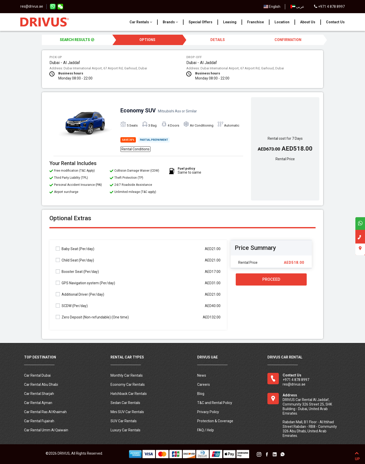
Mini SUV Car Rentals (127, 412)
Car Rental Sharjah (39, 394)
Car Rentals (141, 22)
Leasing (229, 22)
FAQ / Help (205, 430)
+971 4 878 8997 (329, 7)
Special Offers (200, 22)
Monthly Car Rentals (127, 375)
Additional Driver (80, 294)
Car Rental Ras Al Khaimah (45, 412)
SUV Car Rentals (124, 421)
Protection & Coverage (215, 421)
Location (282, 22)
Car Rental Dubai (37, 375)
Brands (170, 22)
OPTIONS (147, 40)
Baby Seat (75, 249)
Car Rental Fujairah (39, 421)
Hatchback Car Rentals (129, 394)
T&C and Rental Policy (214, 403)
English (272, 7)
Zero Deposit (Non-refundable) (92, 317)
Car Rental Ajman (38, 403)
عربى (297, 7)
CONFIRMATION (288, 40)
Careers (203, 384)
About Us (307, 22)
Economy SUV (158, 110)
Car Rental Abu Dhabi (41, 384)
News (201, 375)
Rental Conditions (135, 149)
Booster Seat (77, 271)
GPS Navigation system (85, 283)
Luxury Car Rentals (125, 430)
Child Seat (75, 260)
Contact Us (335, 22)
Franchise (255, 22)
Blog (200, 394)
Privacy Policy (208, 412)
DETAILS (217, 40)
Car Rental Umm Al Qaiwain (46, 430)
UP (357, 455)
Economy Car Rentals (128, 384)
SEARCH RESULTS (77, 40)
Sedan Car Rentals (125, 403)
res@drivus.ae (31, 6)
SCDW (72, 306)
